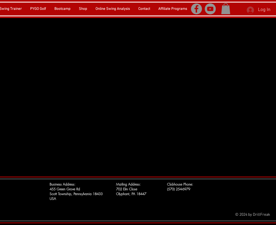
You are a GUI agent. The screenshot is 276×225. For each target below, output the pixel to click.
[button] (225, 8)
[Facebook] (196, 8)
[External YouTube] (138, 96)
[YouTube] (210, 8)
